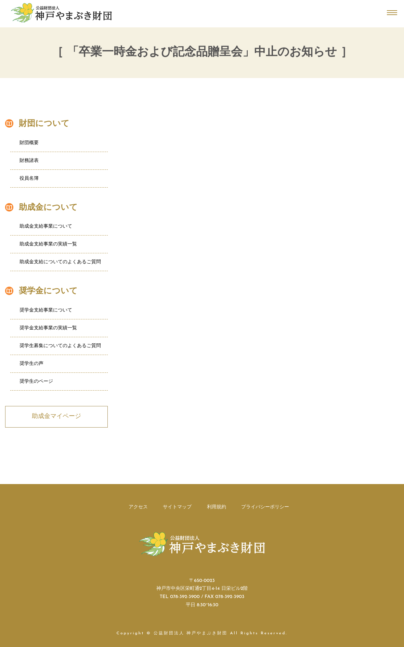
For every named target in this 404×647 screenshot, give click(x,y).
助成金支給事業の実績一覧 (48, 244)
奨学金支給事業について (45, 310)
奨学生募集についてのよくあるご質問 (60, 345)
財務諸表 (29, 160)
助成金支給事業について (45, 226)
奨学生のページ (36, 381)
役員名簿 (29, 178)
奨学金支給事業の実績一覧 (48, 328)
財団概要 (29, 142)
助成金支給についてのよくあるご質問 (60, 262)
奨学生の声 (31, 363)
